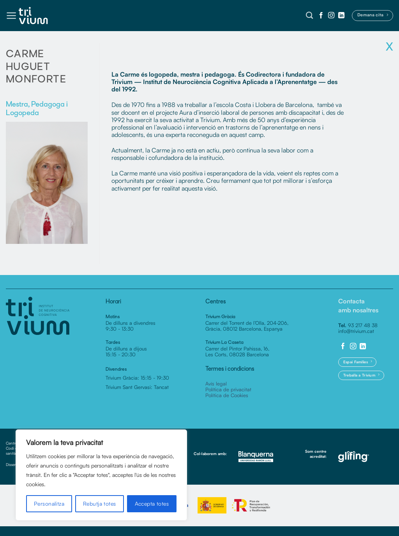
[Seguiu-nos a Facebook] (321, 15)
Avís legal (216, 383)
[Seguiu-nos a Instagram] (331, 15)
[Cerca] (309, 15)
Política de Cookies (226, 395)
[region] (101, 474)
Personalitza (49, 503)
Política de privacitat (228, 389)
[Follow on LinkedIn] (341, 15)
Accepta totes (152, 503)
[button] (11, 15)
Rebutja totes (99, 503)
